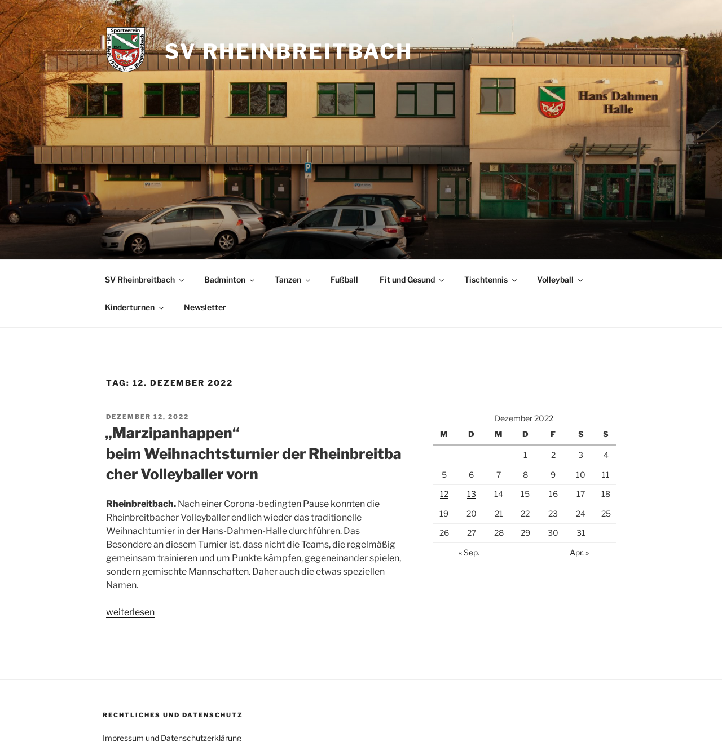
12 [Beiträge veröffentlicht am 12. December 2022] (444, 494)
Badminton (230, 279)
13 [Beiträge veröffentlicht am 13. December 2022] (471, 494)
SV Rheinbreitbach (289, 51)
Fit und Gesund (413, 279)
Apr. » (579, 552)
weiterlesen (130, 612)
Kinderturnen (135, 307)
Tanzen (293, 279)
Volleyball (560, 279)
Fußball (344, 279)
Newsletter (205, 307)
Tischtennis (491, 279)
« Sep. (469, 552)
